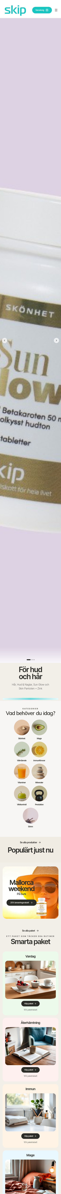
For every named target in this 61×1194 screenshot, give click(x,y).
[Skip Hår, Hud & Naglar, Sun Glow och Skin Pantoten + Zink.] (30, 340)
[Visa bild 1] (29, 659)
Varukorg (42, 10)
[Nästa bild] (56, 340)
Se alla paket (30, 930)
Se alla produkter (30, 842)
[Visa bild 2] (32, 659)
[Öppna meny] (56, 10)
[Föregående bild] (4, 340)
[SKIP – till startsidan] (15, 10)
